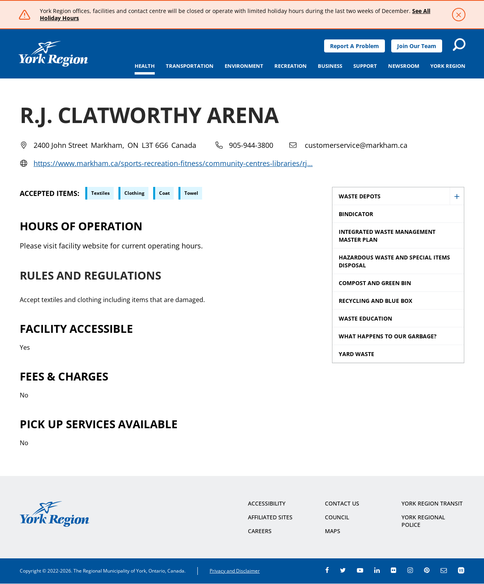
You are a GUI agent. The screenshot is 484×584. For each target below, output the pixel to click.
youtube (360, 570)
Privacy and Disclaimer (235, 570)
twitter (343, 570)
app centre (461, 570)
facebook (327, 570)
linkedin (377, 570)
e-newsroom (444, 570)
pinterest (427, 570)
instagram (410, 570)
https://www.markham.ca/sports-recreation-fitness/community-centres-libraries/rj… (173, 163)
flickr (393, 570)
